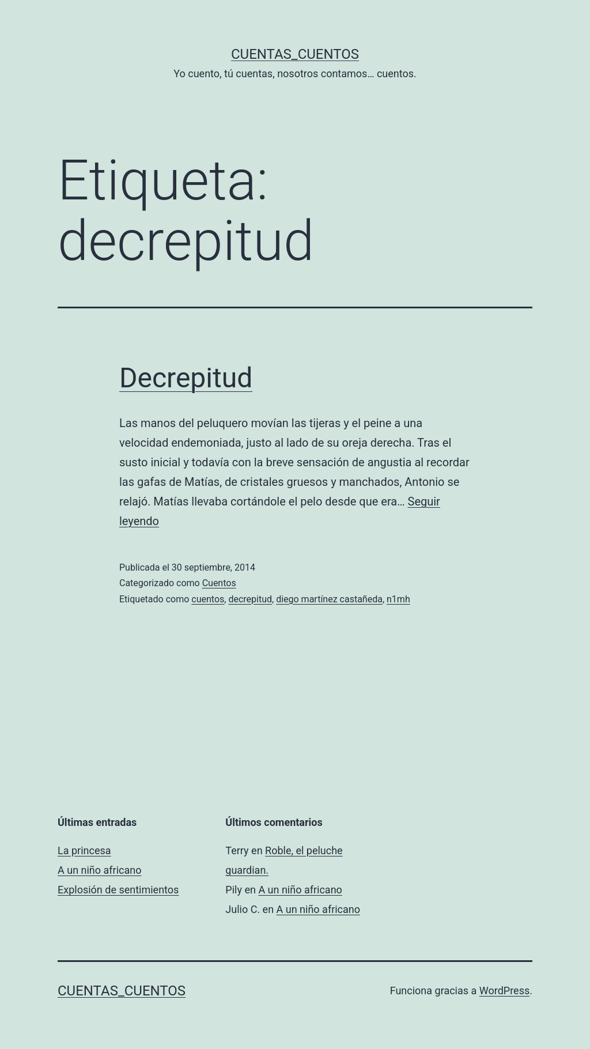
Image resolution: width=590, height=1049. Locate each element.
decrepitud (250, 599)
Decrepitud (185, 377)
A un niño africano (99, 870)
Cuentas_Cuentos (295, 54)
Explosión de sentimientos (118, 890)
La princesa (84, 850)
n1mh (398, 599)
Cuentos (219, 583)
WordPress (504, 990)
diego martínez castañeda (329, 599)
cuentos (207, 599)
